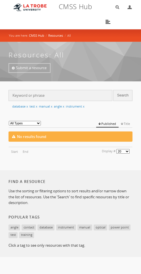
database (20, 106)
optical (101, 227)
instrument (75, 106)
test (33, 106)
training (26, 234)
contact (29, 227)
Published (108, 123)
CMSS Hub (36, 35)
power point (120, 227)
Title (127, 123)
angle (59, 106)
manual (45, 106)
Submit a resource (31, 67)
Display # (108, 151)
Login (127, 7)
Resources (55, 35)
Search (115, 7)
